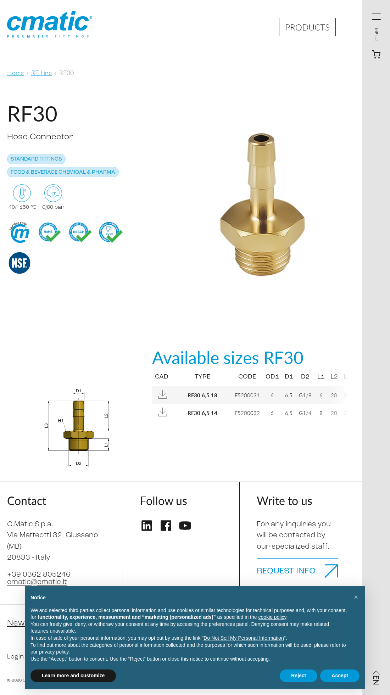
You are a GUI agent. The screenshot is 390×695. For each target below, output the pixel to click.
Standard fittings (36, 159)
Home (15, 72)
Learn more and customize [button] (73, 675)
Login (15, 657)
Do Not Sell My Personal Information (244, 638)
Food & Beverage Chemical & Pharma (63, 172)
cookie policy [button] (272, 617)
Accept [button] (340, 675)
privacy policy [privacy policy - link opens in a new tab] (53, 652)
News (18, 623)
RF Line (41, 72)
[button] (356, 597)
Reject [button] (298, 675)
